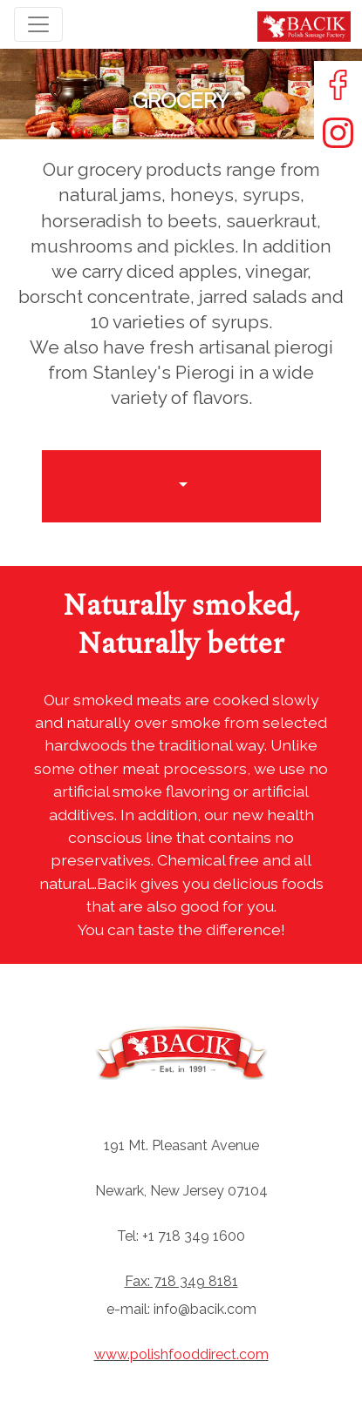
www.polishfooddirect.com (181, 1354)
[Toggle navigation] (38, 24)
